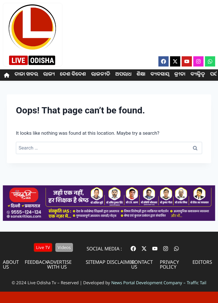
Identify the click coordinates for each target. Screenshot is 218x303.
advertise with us (59, 264)
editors (202, 262)
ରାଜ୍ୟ (49, 75)
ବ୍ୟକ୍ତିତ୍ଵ (197, 75)
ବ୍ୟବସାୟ (159, 75)
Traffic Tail (196, 282)
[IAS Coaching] (109, 219)
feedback (36, 262)
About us (11, 264)
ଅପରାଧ (123, 75)
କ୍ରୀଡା (179, 75)
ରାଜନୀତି (100, 75)
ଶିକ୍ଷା (141, 75)
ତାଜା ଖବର (26, 75)
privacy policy (169, 264)
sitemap (95, 262)
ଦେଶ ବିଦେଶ (73, 75)
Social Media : (104, 248)
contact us (142, 264)
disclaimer (121, 262)
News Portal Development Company (146, 282)
